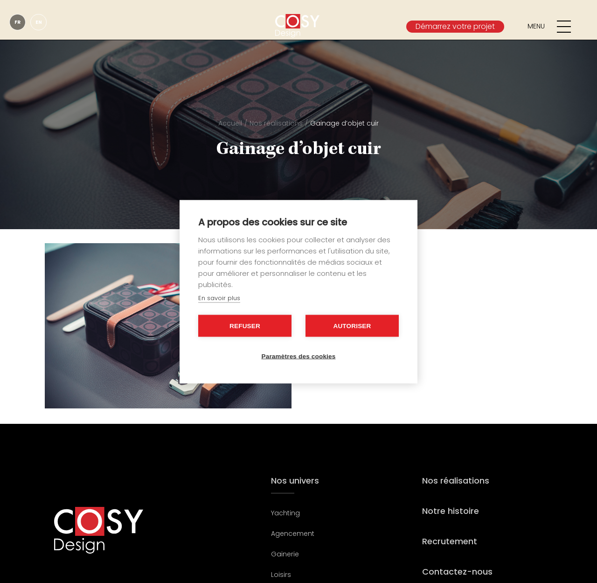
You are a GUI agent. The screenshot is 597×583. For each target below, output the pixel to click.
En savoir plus (219, 297)
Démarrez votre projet (455, 26)
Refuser (244, 325)
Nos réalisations (276, 123)
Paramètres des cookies (299, 355)
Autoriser (352, 325)
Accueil (230, 123)
